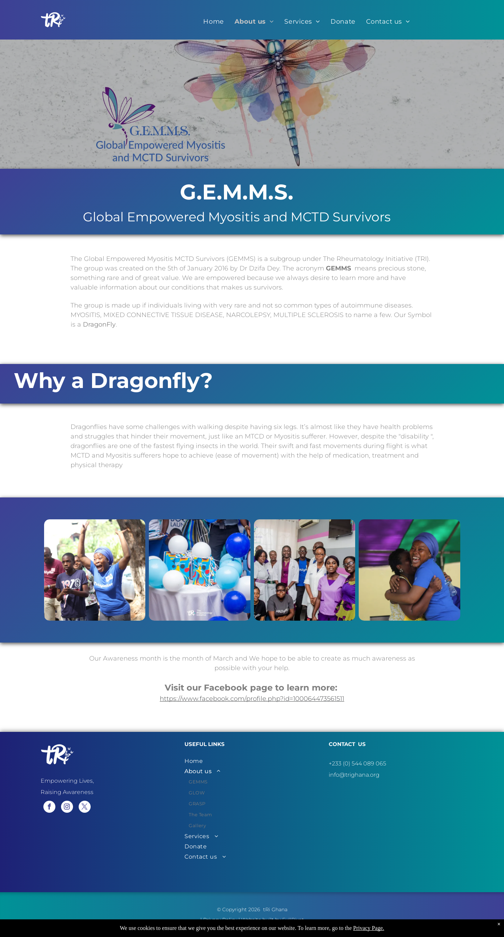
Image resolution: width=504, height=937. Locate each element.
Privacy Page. (368, 928)
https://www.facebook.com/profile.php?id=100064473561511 (252, 699)
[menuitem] (213, 21)
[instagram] (67, 807)
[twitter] (85, 807)
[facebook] (49, 807)
